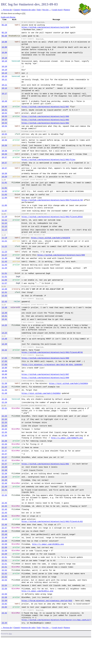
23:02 (4, 604)
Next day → (46, 10)
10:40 (4, 101)
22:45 (4, 503)
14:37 (4, 336)
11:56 (4, 280)
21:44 (4, 387)
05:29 (4, 33)
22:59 (4, 601)
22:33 (4, 416)
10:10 (4, 58)
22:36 (4, 441)
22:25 (4, 399)
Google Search (57, 10)
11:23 (4, 252)
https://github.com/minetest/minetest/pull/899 (61, 255)
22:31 (4, 408)
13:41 (4, 316)
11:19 (4, 238)
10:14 (4, 88)
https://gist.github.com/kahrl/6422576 (50, 238)
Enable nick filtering (8, 17)
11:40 (4, 258)
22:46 (4, 519)
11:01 (4, 183)
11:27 (4, 255)
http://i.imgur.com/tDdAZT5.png (67, 438)
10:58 (4, 174)
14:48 (4, 339)
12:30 (4, 289)
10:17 (4, 94)
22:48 (4, 531)
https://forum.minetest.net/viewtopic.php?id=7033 (47, 601)
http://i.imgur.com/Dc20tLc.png (37, 591)
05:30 (4, 36)
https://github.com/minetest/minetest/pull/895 (45, 117)
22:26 (4, 402)
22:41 (4, 490)
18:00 (4, 368)
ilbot (10, 634)
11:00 (4, 180)
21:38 (4, 383)
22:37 (4, 447)
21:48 (4, 393)
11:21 (4, 241)
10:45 (4, 107)
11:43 (4, 262)
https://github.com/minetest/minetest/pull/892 (45, 120)
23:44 (4, 623)
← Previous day (6, 10)
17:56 (4, 365)
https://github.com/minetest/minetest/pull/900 (45, 358)
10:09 (4, 47)
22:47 (4, 528)
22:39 (4, 480)
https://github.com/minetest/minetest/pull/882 (45, 123)
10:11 (4, 80)
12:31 (4, 292)
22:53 (4, 580)
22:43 (4, 495)
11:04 (4, 198)
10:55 (4, 131)
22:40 (4, 483)
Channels (16, 10)
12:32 (4, 296)
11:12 (4, 223)
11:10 (4, 217)
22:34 (4, 426)
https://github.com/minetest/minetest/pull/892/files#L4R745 (52, 352)
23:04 (4, 607)
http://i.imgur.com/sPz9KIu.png (48, 544)
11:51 (4, 273)
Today (39, 10)
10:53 (4, 113)
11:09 (4, 214)
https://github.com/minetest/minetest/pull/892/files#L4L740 (52, 200)
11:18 (4, 235)
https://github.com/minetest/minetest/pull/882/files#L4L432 (52, 522)
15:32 (4, 350)
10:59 (4, 177)
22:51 (4, 557)
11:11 (4, 220)
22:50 (4, 541)
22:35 (4, 432)
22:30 (4, 405)
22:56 (4, 589)
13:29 (4, 304)
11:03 (4, 195)
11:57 (4, 283)
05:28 (4, 25)
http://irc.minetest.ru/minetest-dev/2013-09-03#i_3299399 (52, 365)
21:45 (4, 390)
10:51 (4, 110)
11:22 (4, 246)
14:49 (4, 344)
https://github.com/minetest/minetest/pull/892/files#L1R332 (52, 217)
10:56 (4, 140)
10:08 (4, 42)
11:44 (4, 268)
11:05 (4, 205)
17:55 (4, 358)
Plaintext (67, 10)
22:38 (4, 467)
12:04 (4, 286)
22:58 (4, 597)
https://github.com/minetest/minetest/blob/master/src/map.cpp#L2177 (56, 620)
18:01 (4, 378)
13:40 (4, 308)
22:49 (4, 534)
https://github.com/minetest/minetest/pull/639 (45, 27)
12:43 (4, 302)
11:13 (4, 230)
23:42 (4, 613)
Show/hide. (41, 22)
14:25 (4, 325)
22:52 (4, 570)
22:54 (4, 585)
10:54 (4, 126)
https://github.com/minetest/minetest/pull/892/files (48, 160)
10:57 (4, 157)
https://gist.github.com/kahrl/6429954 (68, 384)
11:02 (4, 191)
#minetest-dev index (28, 10)
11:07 (4, 211)
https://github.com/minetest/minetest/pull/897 (45, 107)
